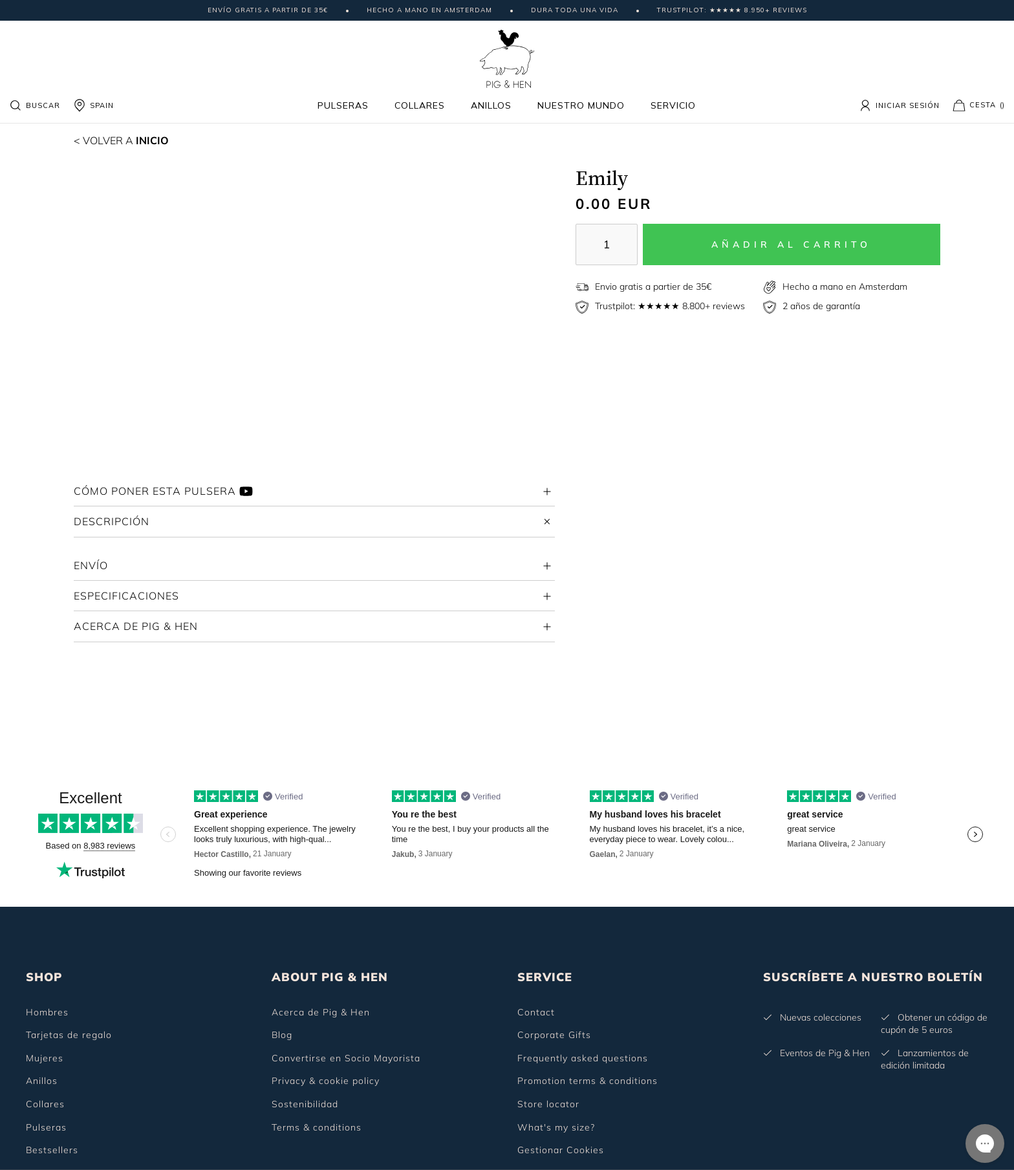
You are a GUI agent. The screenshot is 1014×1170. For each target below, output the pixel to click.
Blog (282, 1035)
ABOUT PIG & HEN (330, 977)
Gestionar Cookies (560, 1150)
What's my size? (556, 1127)
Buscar (34, 105)
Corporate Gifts (554, 1035)
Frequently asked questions (582, 1058)
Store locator (548, 1104)
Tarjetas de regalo (69, 1035)
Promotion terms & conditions (587, 1081)
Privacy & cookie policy (326, 1081)
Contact (536, 1012)
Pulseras (343, 105)
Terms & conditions (316, 1127)
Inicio (121, 140)
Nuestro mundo (581, 105)
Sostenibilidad (305, 1104)
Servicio (673, 105)
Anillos (491, 105)
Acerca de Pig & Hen (321, 1012)
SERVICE (544, 977)
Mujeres (44, 1058)
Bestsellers (52, 1150)
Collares (419, 105)
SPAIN (93, 105)
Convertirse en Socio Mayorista (346, 1058)
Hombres (47, 1012)
